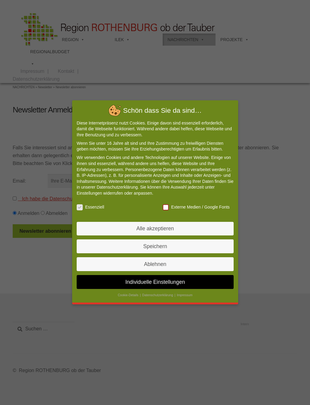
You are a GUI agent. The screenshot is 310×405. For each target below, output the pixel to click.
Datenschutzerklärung (118, 187)
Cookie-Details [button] (129, 293)
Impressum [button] (183, 293)
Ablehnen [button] (155, 262)
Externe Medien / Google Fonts (195, 207)
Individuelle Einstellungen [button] (155, 280)
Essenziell (92, 207)
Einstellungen (91, 193)
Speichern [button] (155, 245)
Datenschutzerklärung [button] (157, 293)
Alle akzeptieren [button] (155, 228)
